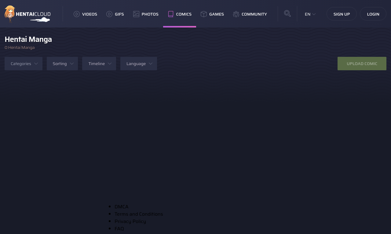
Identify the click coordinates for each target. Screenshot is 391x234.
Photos (146, 14)
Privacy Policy (130, 221)
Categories (21, 63)
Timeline (96, 63)
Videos (85, 14)
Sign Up (342, 14)
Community (250, 14)
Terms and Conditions (139, 214)
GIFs (115, 14)
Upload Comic (362, 63)
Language (136, 63)
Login (373, 14)
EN (308, 14)
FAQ (119, 228)
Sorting (60, 63)
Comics (180, 14)
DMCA (122, 206)
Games (212, 14)
